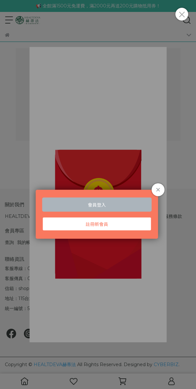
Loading (98, 198)
